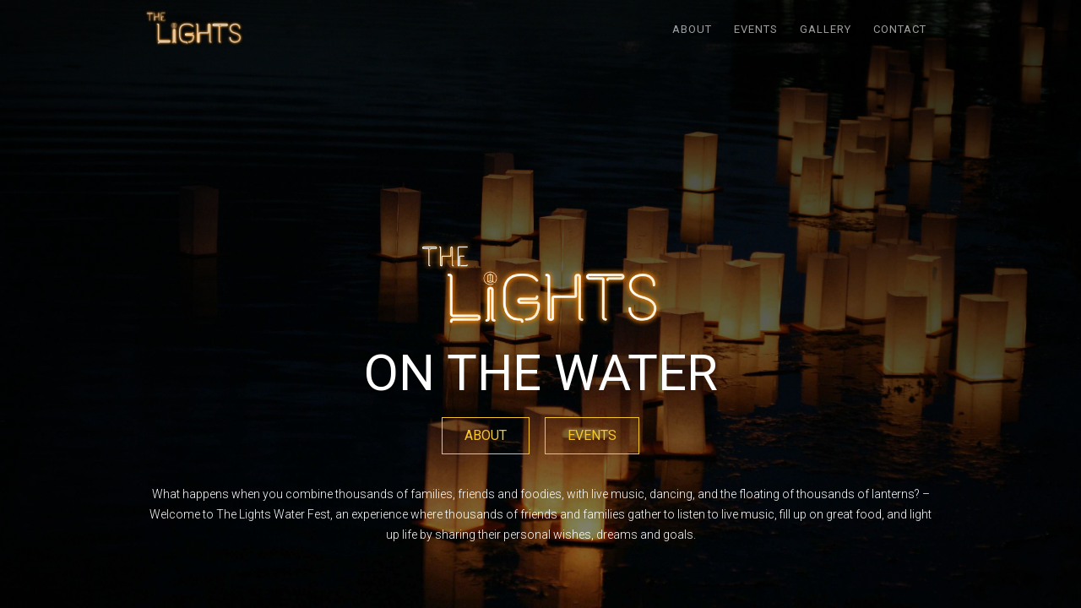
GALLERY (825, 29)
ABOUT (692, 29)
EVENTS (756, 29)
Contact (899, 29)
